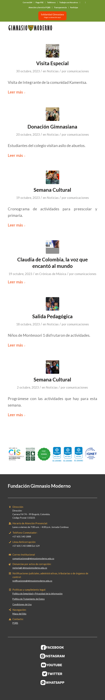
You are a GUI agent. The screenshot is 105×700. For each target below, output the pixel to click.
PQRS (15, 623)
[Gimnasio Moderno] (43, 28)
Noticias (53, 71)
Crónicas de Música (52, 274)
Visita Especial (52, 63)
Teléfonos (51, 2)
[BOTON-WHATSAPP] (52, 682)
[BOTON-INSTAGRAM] (52, 656)
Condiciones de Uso (22, 604)
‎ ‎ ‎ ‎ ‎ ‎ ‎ (83, 2)
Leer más (17, 92)
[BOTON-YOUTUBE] (52, 664)
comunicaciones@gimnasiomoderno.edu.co (33, 558)
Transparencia (60, 7)
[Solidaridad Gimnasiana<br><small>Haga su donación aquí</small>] (52, 15)
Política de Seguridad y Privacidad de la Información (37, 593)
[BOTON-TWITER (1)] (52, 673)
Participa (74, 7)
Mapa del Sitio (19, 613)
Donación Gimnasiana (52, 127)
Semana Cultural (52, 190)
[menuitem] (27, 2)
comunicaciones (78, 71)
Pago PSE (39, 2)
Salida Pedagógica (52, 316)
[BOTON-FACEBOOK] (52, 647)
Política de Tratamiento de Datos (28, 599)
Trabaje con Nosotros (68, 2)
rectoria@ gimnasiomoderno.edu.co (29, 567)
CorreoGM (27, 2)
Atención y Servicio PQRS (39, 7)
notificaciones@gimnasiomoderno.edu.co (32, 580)
